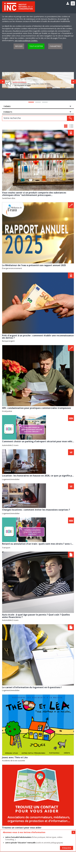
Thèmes (6, 106)
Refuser (18, 46)
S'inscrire (66, 848)
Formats (7, 112)
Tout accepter (36, 46)
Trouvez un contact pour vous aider (21, 827)
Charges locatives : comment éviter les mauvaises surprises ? (36, 509)
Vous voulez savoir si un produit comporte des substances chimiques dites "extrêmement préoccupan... (34, 194)
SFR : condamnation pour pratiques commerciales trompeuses (36, 408)
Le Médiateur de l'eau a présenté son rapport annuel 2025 (34, 265)
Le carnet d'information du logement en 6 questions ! (32, 687)
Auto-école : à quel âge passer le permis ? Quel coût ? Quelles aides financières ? (36, 616)
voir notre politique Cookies (26, 40)
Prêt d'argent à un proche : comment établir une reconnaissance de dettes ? (38, 336)
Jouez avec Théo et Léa (15, 757)
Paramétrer (55, 46)
